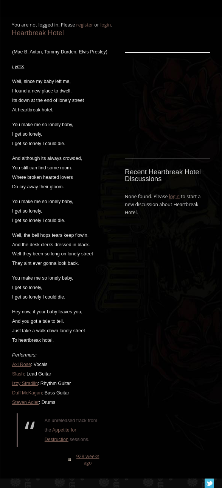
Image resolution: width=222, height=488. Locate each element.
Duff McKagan (27, 393)
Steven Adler (25, 402)
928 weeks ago (87, 459)
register (84, 25)
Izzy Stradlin (25, 383)
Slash (18, 374)
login (105, 25)
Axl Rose (21, 364)
